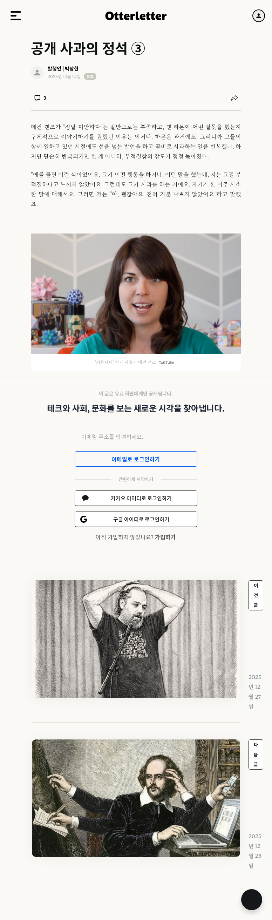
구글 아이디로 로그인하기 (141, 519)
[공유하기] (234, 97)
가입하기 (165, 537)
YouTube (166, 362)
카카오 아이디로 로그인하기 (141, 498)
